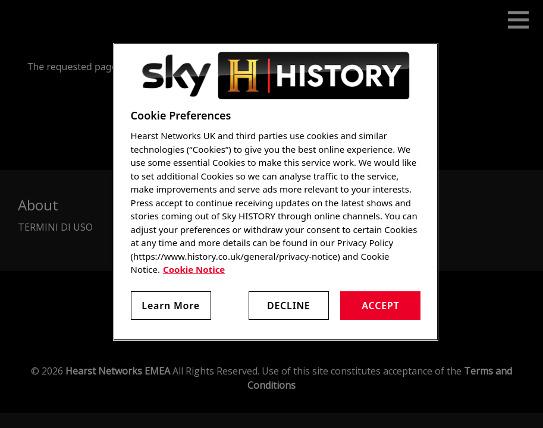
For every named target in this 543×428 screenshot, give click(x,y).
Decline (288, 305)
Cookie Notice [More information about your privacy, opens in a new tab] (194, 269)
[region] (276, 192)
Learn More (171, 305)
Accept (380, 305)
